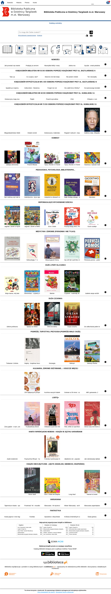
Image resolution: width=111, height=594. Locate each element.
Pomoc (27, 2)
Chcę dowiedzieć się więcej (46, 592)
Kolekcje (39, 35)
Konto (35, 2)
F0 (92, 2)
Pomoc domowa (73, 534)
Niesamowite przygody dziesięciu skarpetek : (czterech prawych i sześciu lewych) (36, 534)
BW (79, 2)
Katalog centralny (55, 23)
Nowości (10, 2)
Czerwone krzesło (73, 532)
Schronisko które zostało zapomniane (78, 529)
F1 (96, 2)
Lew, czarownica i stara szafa (24, 527)
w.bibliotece (49, 567)
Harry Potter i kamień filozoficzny (25, 530)
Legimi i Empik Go (22, 529)
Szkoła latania (21, 532)
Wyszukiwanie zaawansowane (27, 35)
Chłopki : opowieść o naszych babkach (52, 532)
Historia (18, 2)
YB (83, 2)
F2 (101, 2)
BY (88, 2)
